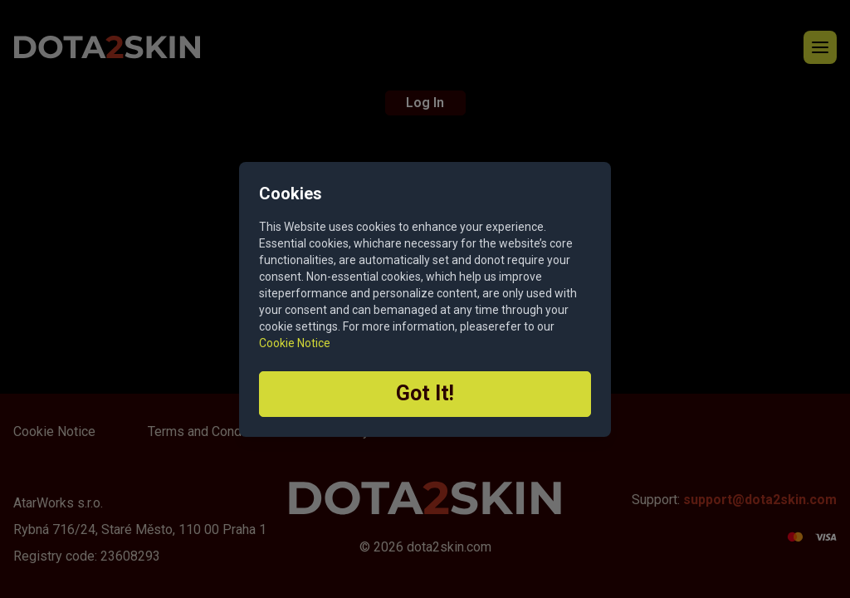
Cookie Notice (294, 343)
